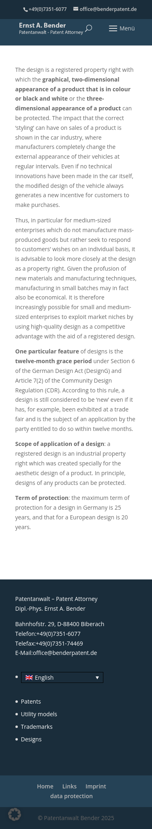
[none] (59, 677)
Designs (31, 739)
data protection (71, 796)
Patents (31, 701)
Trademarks (37, 726)
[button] (14, 814)
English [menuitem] (44, 677)
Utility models (39, 714)
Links (69, 786)
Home (45, 786)
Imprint (96, 786)
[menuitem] (62, 677)
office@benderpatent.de (65, 653)
